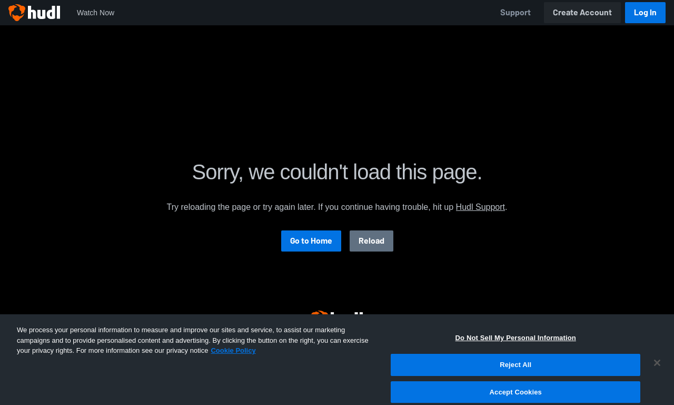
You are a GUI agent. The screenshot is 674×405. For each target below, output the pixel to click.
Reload (371, 241)
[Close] (657, 370)
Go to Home (311, 241)
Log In (645, 12)
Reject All (515, 371)
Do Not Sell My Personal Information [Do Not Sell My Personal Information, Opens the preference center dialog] (515, 345)
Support (515, 12)
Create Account (582, 12)
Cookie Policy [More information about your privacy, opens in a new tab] (233, 358)
